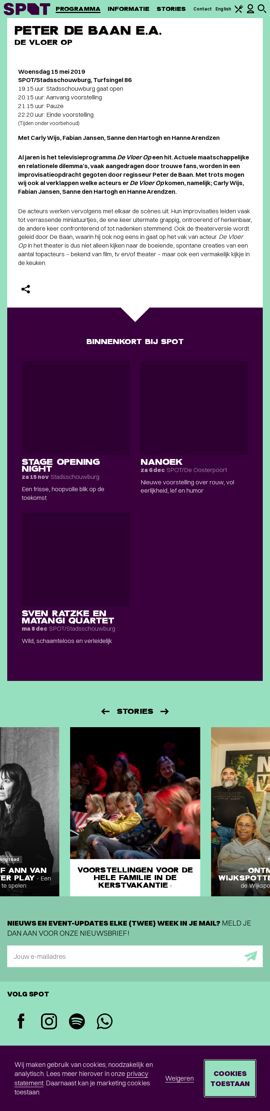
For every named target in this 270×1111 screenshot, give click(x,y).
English (223, 9)
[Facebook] (21, 1022)
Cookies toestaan (230, 1078)
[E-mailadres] (135, 956)
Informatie (128, 9)
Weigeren (179, 1078)
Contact (202, 9)
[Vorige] (105, 711)
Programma (78, 9)
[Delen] (25, 289)
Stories (171, 9)
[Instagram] (49, 1022)
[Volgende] (165, 711)
